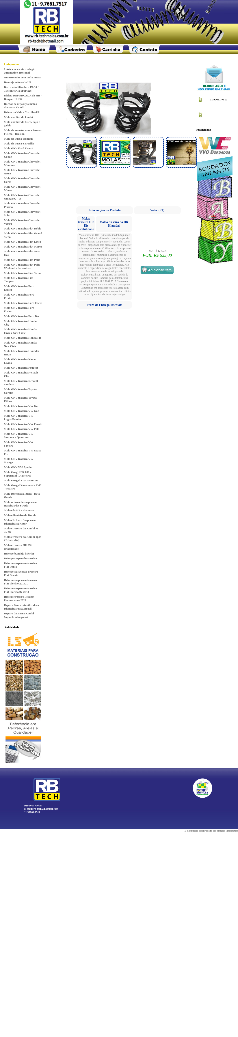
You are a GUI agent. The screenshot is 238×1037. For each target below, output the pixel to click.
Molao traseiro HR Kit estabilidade (18, 546)
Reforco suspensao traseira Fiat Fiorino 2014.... (20, 581)
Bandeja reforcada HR (18, 82)
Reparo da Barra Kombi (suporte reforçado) (19, 615)
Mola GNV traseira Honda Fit (22, 337)
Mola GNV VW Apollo (18, 467)
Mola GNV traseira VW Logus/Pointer (18, 417)
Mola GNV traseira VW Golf (21, 410)
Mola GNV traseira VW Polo (21, 429)
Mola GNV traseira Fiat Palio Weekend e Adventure (22, 266)
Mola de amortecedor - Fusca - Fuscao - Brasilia (22, 132)
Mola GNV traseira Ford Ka (21, 316)
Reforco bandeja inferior (19, 553)
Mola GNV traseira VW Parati (22, 424)
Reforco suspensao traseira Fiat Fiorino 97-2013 (20, 590)
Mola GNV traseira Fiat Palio (22, 259)
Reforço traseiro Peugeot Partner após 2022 (19, 598)
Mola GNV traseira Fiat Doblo (22, 228)
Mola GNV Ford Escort (18, 148)
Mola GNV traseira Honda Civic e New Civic (20, 331)
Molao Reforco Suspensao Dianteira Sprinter (19, 521)
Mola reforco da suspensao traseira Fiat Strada (20, 503)
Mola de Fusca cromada (18, 138)
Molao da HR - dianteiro (19, 510)
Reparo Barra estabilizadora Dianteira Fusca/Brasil (21, 606)
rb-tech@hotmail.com (45, 808)
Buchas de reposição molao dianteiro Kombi (20, 105)
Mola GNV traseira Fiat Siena (22, 273)
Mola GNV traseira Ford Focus (23, 303)
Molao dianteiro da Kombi (20, 515)
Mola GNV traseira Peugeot (21, 367)
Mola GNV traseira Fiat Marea (23, 246)
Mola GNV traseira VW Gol (21, 406)
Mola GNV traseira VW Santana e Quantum (18, 435)
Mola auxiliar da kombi (18, 117)
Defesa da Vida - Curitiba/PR (22, 112)
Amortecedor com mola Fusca (22, 77)
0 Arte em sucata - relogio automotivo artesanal (19, 70)
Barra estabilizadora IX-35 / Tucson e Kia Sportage (21, 88)
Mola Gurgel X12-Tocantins (21, 480)
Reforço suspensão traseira (20, 558)
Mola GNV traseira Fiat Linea (22, 241)
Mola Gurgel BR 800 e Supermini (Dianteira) (17, 473)
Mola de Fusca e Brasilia (19, 143)
